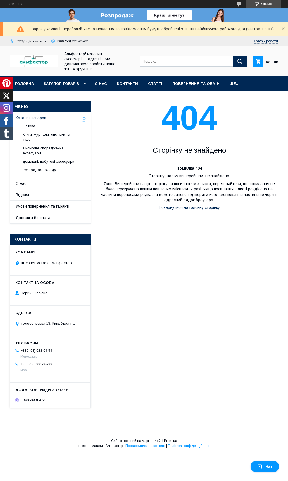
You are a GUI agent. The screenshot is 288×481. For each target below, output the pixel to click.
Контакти (127, 84)
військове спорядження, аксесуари (43, 150)
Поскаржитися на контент (145, 446)
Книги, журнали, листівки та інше (46, 137)
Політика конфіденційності (189, 446)
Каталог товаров (31, 118)
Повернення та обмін (196, 84)
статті (155, 84)
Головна (24, 84)
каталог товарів (61, 84)
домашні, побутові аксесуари (48, 161)
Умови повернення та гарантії (43, 206)
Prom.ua (170, 441)
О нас (101, 84)
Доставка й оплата (33, 218)
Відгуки (22, 195)
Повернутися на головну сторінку (189, 207)
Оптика (29, 126)
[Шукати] (240, 61)
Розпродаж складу (39, 170)
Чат (264, 466)
